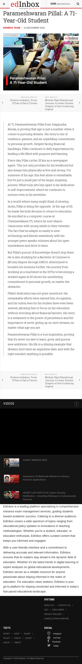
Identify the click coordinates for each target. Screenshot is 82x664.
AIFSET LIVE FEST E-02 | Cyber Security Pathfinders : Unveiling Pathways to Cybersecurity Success (49, 496)
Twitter (56, 646)
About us (49, 605)
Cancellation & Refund (56, 619)
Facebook (56, 642)
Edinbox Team (11, 27)
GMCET (17, 642)
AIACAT (6, 642)
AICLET (6, 638)
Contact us (64, 605)
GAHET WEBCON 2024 (35, 460)
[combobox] (78, 4)
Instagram (57, 634)
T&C (46, 610)
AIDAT (16, 634)
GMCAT (17, 638)
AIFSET (6, 634)
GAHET (27, 634)
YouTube (56, 638)
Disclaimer (58, 610)
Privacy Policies (53, 614)
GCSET (28, 638)
